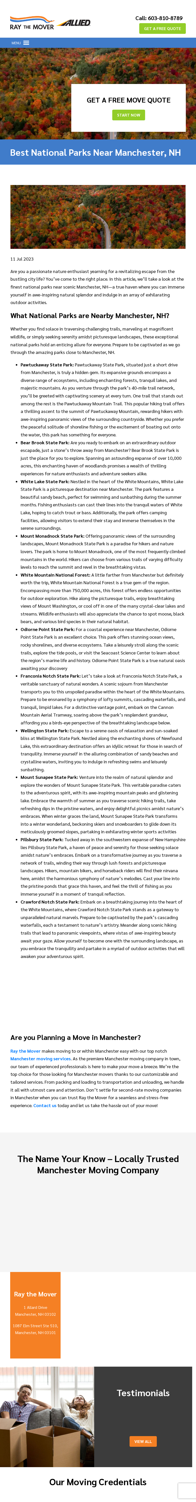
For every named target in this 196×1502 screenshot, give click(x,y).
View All (143, 1439)
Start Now (128, 113)
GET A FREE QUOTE (162, 26)
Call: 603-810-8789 (154, 16)
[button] (16, 41)
